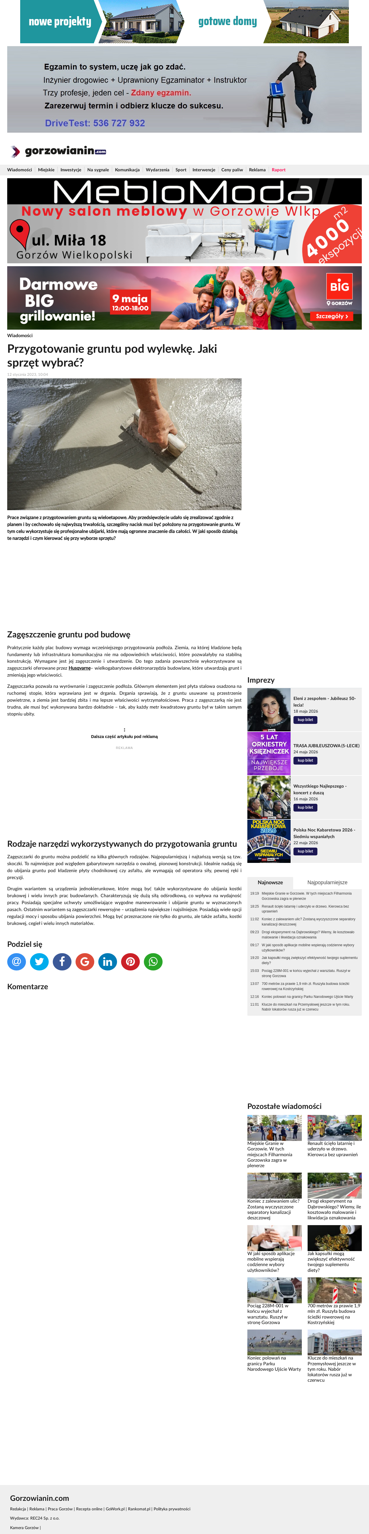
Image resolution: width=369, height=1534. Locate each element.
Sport (181, 170)
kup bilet (305, 720)
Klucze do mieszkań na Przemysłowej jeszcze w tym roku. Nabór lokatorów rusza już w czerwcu (306, 1007)
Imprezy (261, 680)
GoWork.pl (115, 1509)
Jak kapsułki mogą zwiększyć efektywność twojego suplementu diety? (309, 960)
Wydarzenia (158, 170)
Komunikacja (127, 170)
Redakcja (18, 1509)
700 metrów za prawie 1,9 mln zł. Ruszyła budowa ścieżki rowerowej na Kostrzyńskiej (305, 986)
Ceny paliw (232, 170)
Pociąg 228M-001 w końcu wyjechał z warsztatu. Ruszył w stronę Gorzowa (306, 973)
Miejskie (46, 170)
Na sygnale (98, 170)
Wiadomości (19, 170)
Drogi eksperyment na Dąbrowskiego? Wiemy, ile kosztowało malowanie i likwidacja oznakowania (308, 934)
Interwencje (204, 170)
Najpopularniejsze (327, 882)
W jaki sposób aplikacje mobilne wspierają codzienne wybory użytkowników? (308, 947)
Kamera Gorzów (24, 1528)
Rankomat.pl (139, 1509)
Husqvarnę (80, 668)
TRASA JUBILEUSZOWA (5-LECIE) (326, 746)
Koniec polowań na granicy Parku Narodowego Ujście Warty (307, 997)
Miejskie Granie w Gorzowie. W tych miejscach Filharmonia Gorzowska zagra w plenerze (307, 896)
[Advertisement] (124, 587)
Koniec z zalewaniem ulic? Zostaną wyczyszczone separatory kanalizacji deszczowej (308, 921)
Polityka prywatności (172, 1509)
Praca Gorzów (60, 1509)
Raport (279, 170)
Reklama (257, 170)
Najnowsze (270, 882)
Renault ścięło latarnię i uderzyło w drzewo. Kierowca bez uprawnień (305, 909)
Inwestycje (71, 170)
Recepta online (89, 1509)
